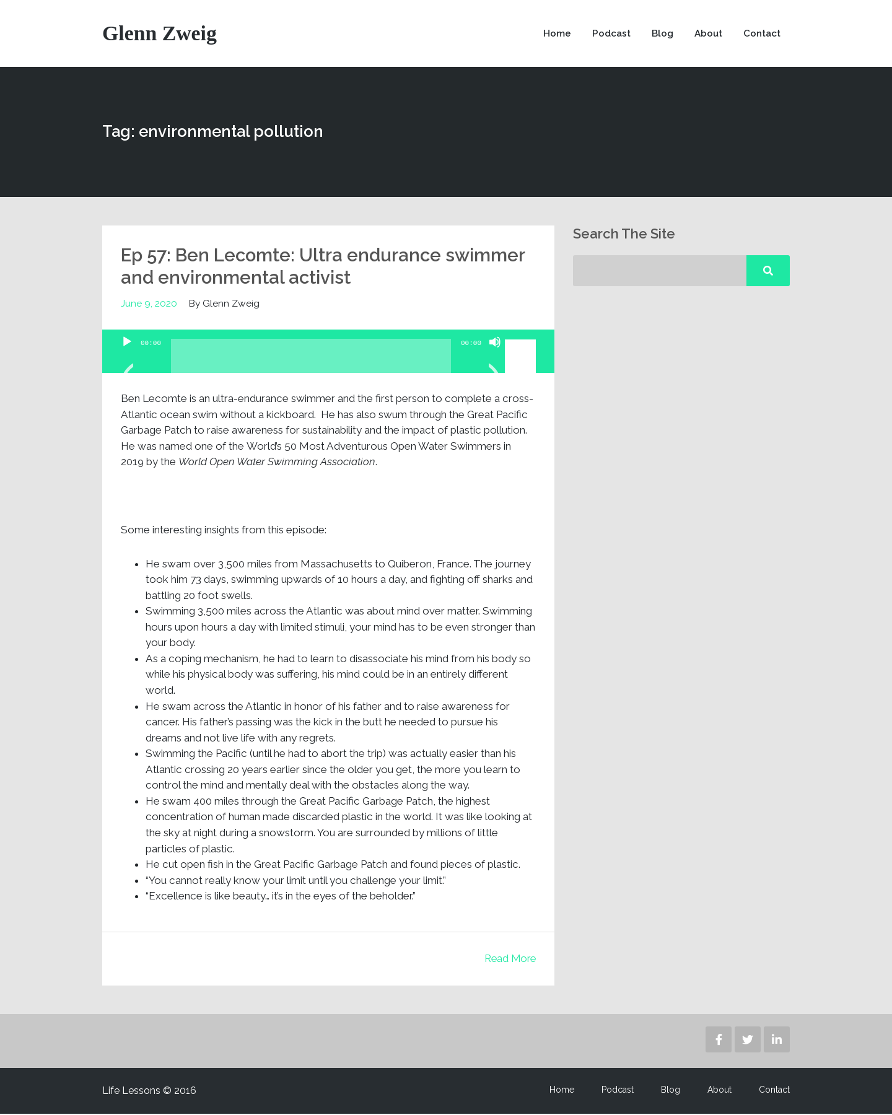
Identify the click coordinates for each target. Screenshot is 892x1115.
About (706, 34)
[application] (328, 352)
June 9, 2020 (149, 304)
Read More (508, 959)
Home (554, 34)
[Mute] (495, 358)
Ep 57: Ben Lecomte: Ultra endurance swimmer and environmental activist (326, 267)
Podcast (608, 34)
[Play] (127, 358)
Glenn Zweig (159, 33)
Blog (660, 34)
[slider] (311, 361)
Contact (761, 34)
